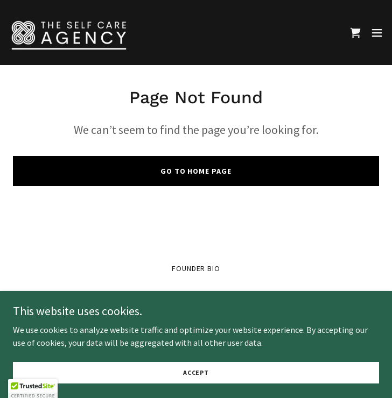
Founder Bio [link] (196, 268)
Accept (196, 380)
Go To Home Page (196, 171)
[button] (377, 33)
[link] (69, 32)
